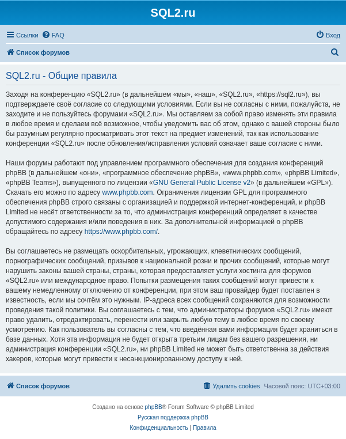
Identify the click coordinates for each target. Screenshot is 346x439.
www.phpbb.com (127, 192)
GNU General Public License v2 (201, 183)
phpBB (153, 407)
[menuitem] (52, 35)
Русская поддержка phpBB (173, 417)
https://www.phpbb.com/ (121, 232)
